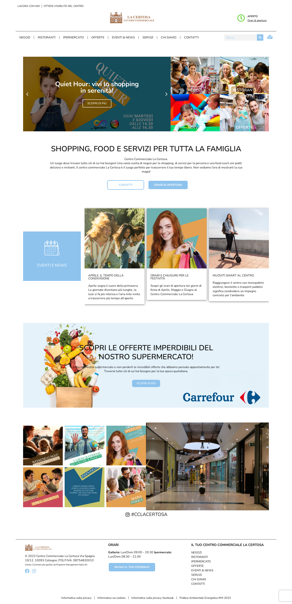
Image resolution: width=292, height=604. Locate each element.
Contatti (191, 37)
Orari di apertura (256, 20)
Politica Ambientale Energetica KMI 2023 (205, 598)
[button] (27, 94)
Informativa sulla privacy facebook (152, 598)
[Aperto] (241, 18)
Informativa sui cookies (111, 598)
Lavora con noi (29, 6)
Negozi (24, 37)
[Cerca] (260, 37)
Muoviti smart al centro (233, 275)
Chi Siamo (168, 37)
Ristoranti (46, 37)
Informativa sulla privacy (76, 598)
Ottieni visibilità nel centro (64, 6)
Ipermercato (73, 37)
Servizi (147, 37)
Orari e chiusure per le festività (169, 277)
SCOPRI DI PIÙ (97, 103)
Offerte (97, 37)
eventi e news (52, 265)
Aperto (252, 16)
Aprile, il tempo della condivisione (106, 277)
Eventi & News (123, 37)
